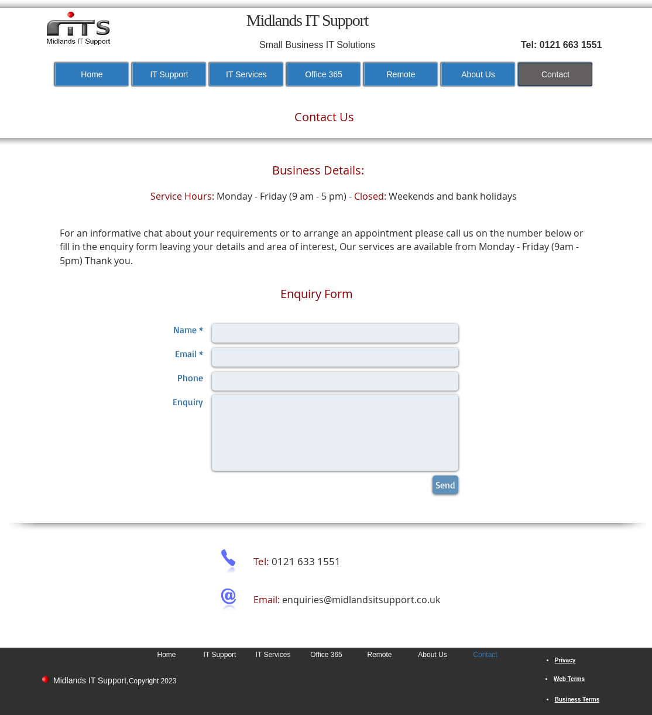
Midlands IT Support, (91, 680)
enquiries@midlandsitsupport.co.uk (361, 599)
